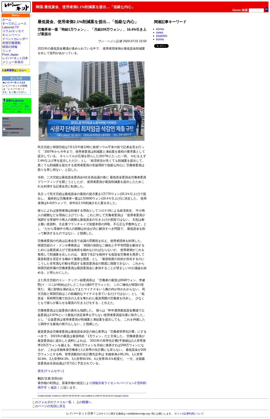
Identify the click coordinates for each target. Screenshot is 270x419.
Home (236, 10)
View (5, 135)
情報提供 (7, 125)
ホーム (6, 19)
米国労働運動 (11, 42)
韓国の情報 (9, 46)
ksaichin (161, 35)
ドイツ (6, 106)
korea (160, 29)
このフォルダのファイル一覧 (51, 402)
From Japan (10, 54)
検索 (245, 10)
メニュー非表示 (12, 62)
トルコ (12, 112)
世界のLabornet (15, 100)
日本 (19, 112)
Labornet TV (10, 27)
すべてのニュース (14, 23)
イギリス (23, 104)
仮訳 (54, 387)
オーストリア (16, 106)
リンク (6, 50)
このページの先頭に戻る (48, 406)
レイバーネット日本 (15, 58)
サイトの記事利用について (189, 413)
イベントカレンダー (15, 38)
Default (126, 396)
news (159, 32)
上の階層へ (83, 402)
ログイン (7, 122)
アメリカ (6, 104)
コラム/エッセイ (13, 31)
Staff (49, 396)
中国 (15, 104)
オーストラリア (15, 109)
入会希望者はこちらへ (14, 70)
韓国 (27, 106)
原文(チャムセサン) (51, 370)
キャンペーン (11, 34)
